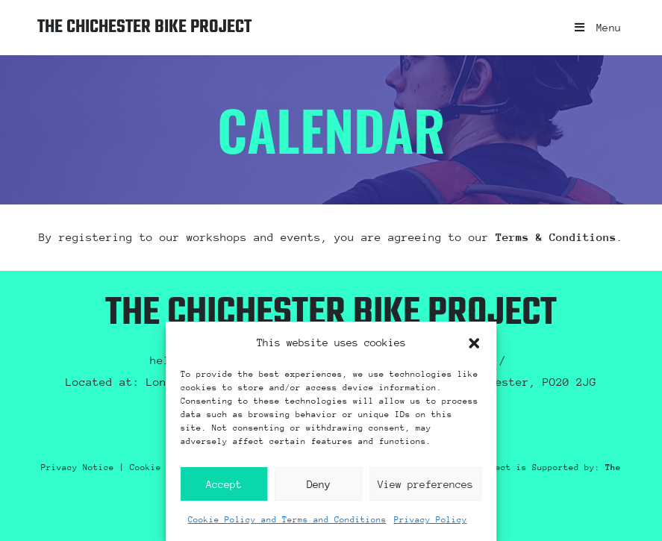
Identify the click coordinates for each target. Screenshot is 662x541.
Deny (319, 484)
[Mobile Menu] (592, 28)
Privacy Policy (430, 520)
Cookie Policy (164, 467)
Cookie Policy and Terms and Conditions (287, 520)
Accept (224, 484)
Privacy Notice (77, 467)
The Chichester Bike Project (181, 27)
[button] (473, 343)
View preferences (425, 484)
